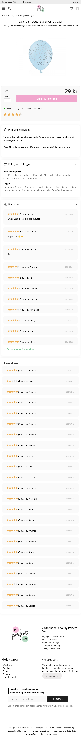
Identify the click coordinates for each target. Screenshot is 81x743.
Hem (3, 15)
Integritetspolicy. (65, 705)
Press (5, 671)
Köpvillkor (7, 665)
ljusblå (15, 137)
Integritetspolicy (10, 677)
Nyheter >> (26, 2)
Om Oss (6, 668)
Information (74, 2)
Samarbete (8, 674)
